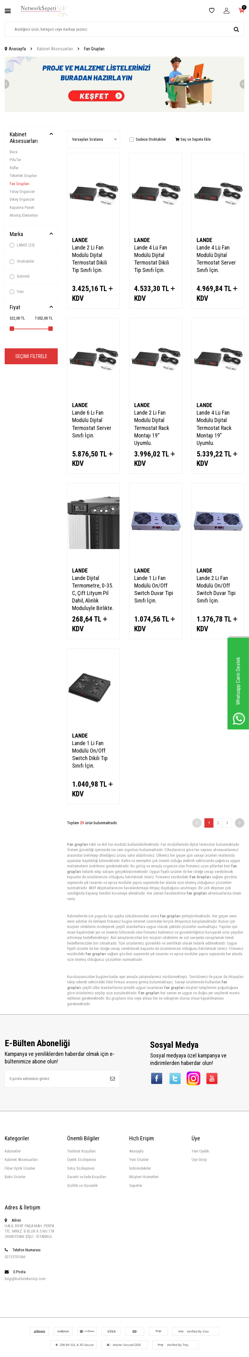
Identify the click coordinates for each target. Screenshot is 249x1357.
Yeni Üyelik (200, 1151)
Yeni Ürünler (139, 1159)
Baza (13, 151)
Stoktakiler (22, 261)
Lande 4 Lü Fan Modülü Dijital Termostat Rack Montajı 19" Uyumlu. (214, 427)
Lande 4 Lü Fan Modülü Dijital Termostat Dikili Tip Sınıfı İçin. (151, 258)
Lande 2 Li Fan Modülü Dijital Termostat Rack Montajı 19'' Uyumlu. (151, 427)
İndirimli (20, 276)
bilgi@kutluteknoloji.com (25, 1278)
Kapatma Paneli (22, 207)
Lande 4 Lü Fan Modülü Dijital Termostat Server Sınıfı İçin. (216, 258)
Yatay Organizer (22, 191)
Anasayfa (15, 48)
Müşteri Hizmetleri (144, 1176)
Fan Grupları (19, 183)
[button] (4, 84)
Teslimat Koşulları (81, 1151)
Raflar (14, 167)
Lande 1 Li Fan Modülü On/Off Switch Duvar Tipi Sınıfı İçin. (153, 589)
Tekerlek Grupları (23, 175)
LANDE (22, 245)
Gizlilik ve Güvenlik (82, 1185)
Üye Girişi (199, 1159)
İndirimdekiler (140, 1168)
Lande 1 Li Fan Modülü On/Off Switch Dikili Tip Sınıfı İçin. (90, 754)
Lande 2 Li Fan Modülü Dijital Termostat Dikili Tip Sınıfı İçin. (89, 258)
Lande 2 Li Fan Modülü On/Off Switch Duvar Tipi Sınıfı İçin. (216, 589)
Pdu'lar (15, 159)
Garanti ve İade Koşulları (86, 1176)
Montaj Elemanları (24, 215)
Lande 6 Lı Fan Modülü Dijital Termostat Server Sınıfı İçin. (91, 423)
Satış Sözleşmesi (81, 1168)
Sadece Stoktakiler (147, 139)
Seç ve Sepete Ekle (193, 139)
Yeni (17, 291)
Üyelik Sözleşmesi (81, 1159)
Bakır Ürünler (15, 1176)
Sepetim (135, 1185)
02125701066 (15, 1256)
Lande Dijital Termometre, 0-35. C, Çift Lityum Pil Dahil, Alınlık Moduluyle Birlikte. (93, 593)
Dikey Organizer (22, 199)
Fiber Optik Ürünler (20, 1168)
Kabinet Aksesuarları (55, 48)
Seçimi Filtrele (31, 356)
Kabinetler (13, 1151)
